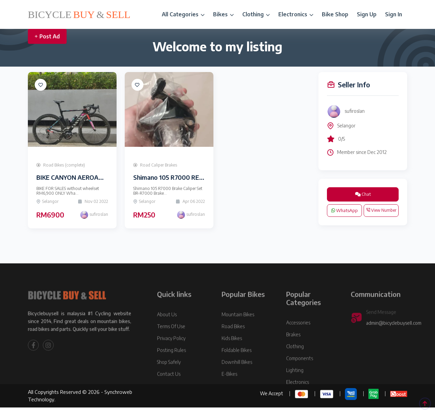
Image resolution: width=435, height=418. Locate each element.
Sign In (393, 14)
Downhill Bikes (237, 376)
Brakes (293, 348)
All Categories (183, 14)
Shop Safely (169, 376)
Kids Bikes (232, 352)
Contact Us (168, 387)
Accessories (298, 336)
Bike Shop (335, 14)
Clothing (256, 14)
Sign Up (367, 14)
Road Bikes (233, 340)
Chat (363, 194)
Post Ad (47, 36)
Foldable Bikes (236, 364)
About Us (167, 328)
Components (299, 372)
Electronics (295, 14)
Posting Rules (171, 364)
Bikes (223, 14)
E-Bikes (229, 387)
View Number (381, 210)
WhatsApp (344, 210)
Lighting (294, 384)
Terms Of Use (171, 340)
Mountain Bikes (238, 328)
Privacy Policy (171, 352)
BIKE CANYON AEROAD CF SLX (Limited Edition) (104, 177)
